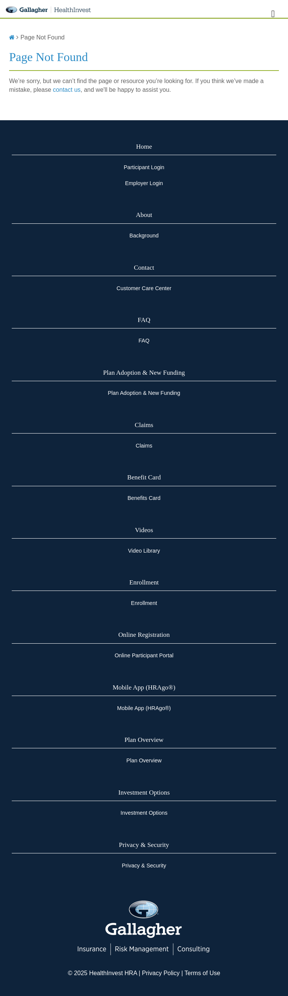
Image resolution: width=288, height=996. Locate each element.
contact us (67, 89)
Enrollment (144, 582)
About (144, 214)
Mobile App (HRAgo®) (144, 687)
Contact (144, 267)
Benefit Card (144, 477)
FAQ (144, 320)
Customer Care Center (144, 288)
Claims (144, 425)
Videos (144, 530)
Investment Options (144, 792)
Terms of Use (202, 973)
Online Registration (144, 634)
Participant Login (144, 167)
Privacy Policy (160, 973)
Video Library (144, 551)
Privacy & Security (144, 844)
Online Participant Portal (143, 655)
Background (144, 236)
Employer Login (144, 183)
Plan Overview (143, 739)
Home (144, 146)
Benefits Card (143, 498)
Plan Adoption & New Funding (144, 372)
